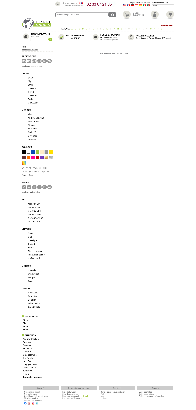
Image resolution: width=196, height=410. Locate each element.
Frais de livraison (69, 392)
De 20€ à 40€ (34, 207)
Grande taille (34, 307)
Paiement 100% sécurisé (72, 398)
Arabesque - (38, 168)
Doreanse (32, 136)
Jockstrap (32, 95)
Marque (31, 277)
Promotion (33, 296)
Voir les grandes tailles (31, 192)
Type (30, 281)
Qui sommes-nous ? (32, 392)
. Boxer (25, 326)
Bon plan (32, 300)
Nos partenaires (30, 394)
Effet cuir (32, 247)
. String (25, 320)
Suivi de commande (70, 394)
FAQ (102, 394)
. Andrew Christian (30, 339)
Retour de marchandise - (75, 396)
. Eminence (27, 348)
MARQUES (65, 29)
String (31, 85)
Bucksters (32, 128)
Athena (31, 125)
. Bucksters (27, 342)
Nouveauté (33, 292)
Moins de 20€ (34, 204)
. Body (25, 329)
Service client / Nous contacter (113, 392)
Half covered (34, 258)
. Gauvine (26, 351)
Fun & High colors (36, 255)
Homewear (131, 25)
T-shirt (109, 25)
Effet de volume (35, 251)
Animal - (29, 168)
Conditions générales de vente (36, 396)
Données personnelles (33, 400)
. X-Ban (25, 374)
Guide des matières (146, 394)
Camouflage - (27, 171)
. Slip (24, 323)
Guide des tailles (145, 392)
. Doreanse (27, 345)
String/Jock (65, 25)
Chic (30, 237)
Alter (30, 114)
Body (119, 25)
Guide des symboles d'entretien (151, 396)
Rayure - (25, 175)
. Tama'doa (27, 371)
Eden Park (33, 139)
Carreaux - (37, 171)
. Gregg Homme (29, 355)
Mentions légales (31, 398)
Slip (77, 25)
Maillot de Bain (149, 25)
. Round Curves (29, 367)
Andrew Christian (36, 118)
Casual (31, 233)
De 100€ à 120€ (35, 218)
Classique (32, 240)
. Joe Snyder (28, 358)
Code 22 (32, 132)
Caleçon (97, 25)
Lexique (104, 398)
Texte (31, 175)
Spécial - (45, 171)
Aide (102, 396)
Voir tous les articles (30, 49)
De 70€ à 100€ (35, 214)
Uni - (24, 168)
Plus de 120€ (34, 221)
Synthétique (33, 274)
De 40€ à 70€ (34, 211)
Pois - (45, 168)
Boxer (86, 25)
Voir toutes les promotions (32, 66)
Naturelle (32, 270)
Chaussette (33, 103)
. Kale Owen (27, 361)
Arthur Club (33, 121)
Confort (31, 244)
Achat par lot (34, 303)
